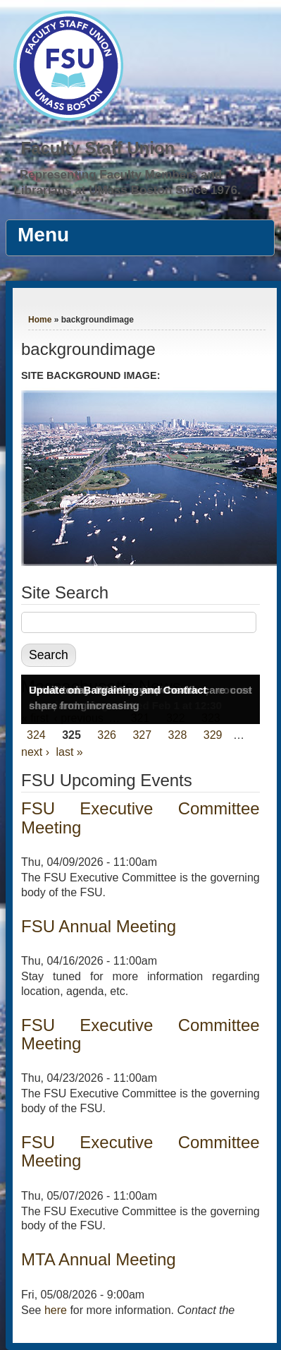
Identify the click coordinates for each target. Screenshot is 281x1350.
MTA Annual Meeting (98, 1259)
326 (106, 735)
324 (36, 735)
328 (177, 735)
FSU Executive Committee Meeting (140, 817)
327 (141, 735)
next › (35, 752)
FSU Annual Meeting (98, 926)
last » (69, 752)
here (55, 1310)
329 (213, 735)
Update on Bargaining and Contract (118, 690)
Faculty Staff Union (97, 147)
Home (39, 320)
